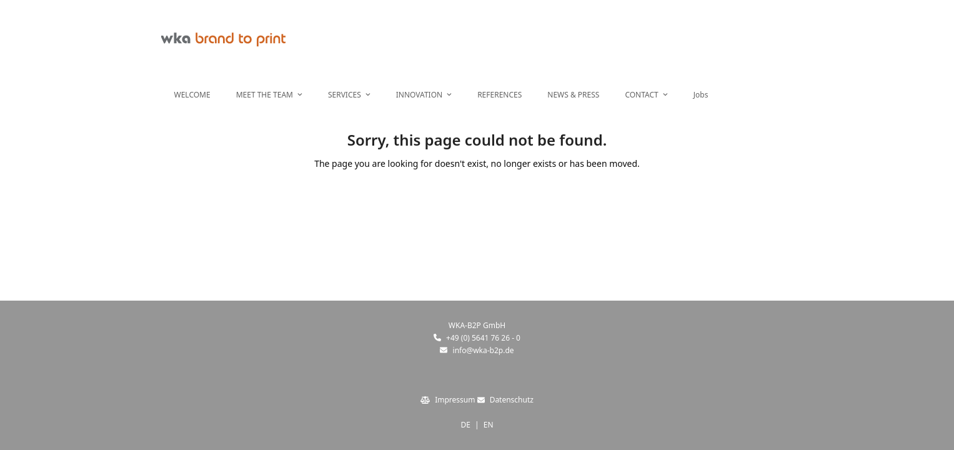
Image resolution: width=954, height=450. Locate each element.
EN (489, 424)
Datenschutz (512, 399)
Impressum (455, 399)
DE (465, 424)
